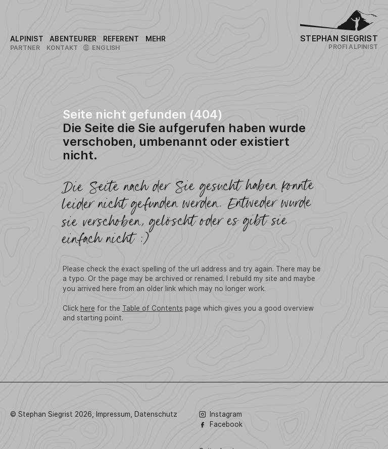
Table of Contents (152, 308)
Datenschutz (155, 414)
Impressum (113, 414)
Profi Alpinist (353, 46)
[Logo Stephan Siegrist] (339, 22)
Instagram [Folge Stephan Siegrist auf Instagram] (220, 414)
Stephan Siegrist (339, 38)
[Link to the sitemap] (156, 39)
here (87, 308)
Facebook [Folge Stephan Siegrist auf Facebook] (221, 424)
